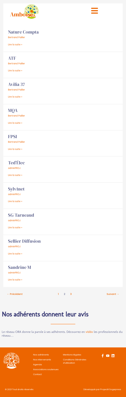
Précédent (15, 294)
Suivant (113, 294)
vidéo (89, 332)
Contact (37, 374)
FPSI (12, 137)
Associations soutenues (46, 369)
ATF (12, 58)
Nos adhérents (41, 354)
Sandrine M (19, 267)
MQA (13, 110)
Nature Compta (23, 32)
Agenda (37, 364)
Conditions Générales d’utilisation (74, 361)
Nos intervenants (42, 359)
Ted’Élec (16, 163)
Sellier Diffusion (24, 241)
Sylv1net (16, 189)
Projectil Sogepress (110, 389)
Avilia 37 (16, 84)
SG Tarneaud (21, 215)
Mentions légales (72, 354)
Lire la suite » (15, 44)
